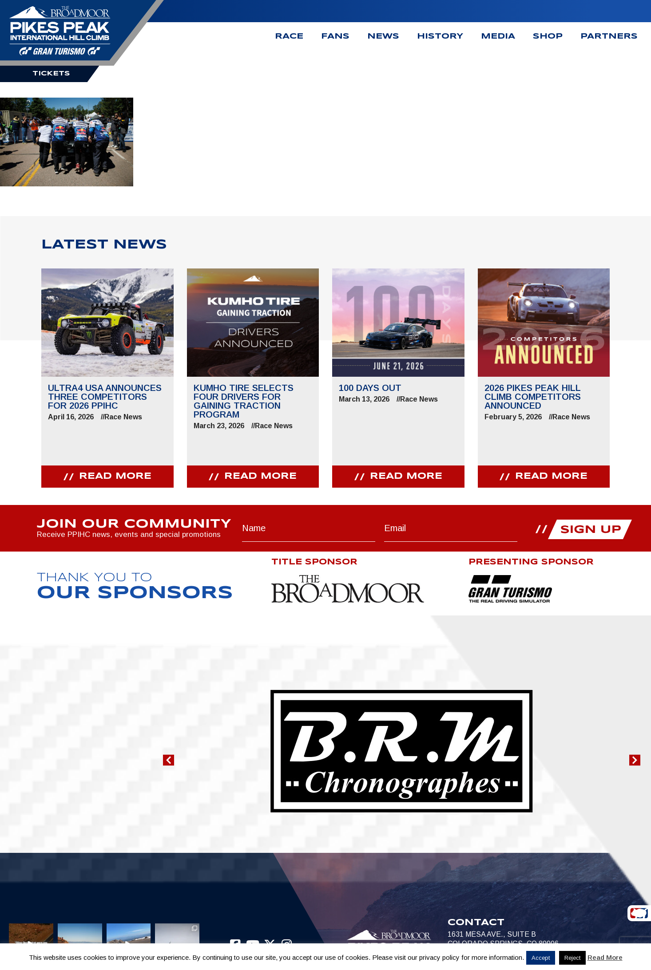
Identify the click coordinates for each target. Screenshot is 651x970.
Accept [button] (541, 957)
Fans (335, 36)
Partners (609, 36)
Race (289, 36)
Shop (548, 36)
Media (498, 36)
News (383, 36)
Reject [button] (572, 957)
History (440, 36)
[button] (168, 760)
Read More (605, 957)
